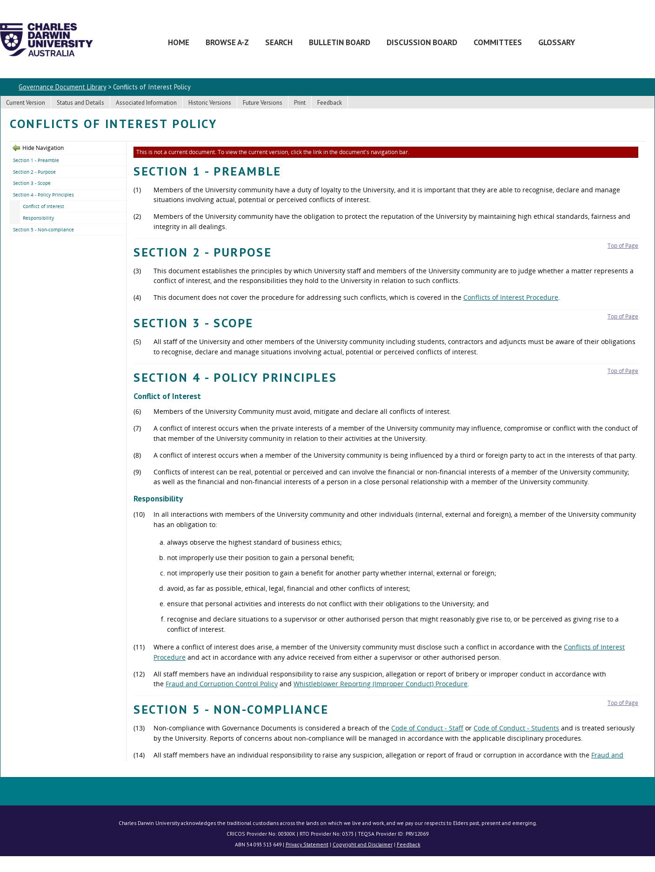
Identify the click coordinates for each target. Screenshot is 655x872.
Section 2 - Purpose (34, 172)
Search (279, 42)
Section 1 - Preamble (36, 160)
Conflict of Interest (43, 206)
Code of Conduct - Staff (427, 727)
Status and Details (80, 103)
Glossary (556, 42)
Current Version (25, 103)
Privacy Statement (307, 844)
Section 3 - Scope (32, 183)
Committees (498, 42)
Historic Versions (209, 103)
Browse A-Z (227, 42)
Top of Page (623, 245)
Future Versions (262, 103)
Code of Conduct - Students (516, 727)
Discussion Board (422, 42)
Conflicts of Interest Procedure (510, 297)
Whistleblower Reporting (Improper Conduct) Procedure (381, 683)
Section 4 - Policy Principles (43, 194)
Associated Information (146, 103)
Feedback (329, 103)
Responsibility (38, 218)
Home (178, 42)
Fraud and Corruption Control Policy (222, 683)
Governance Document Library (62, 86)
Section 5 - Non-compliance (43, 229)
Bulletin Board (339, 42)
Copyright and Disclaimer (363, 844)
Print (300, 103)
